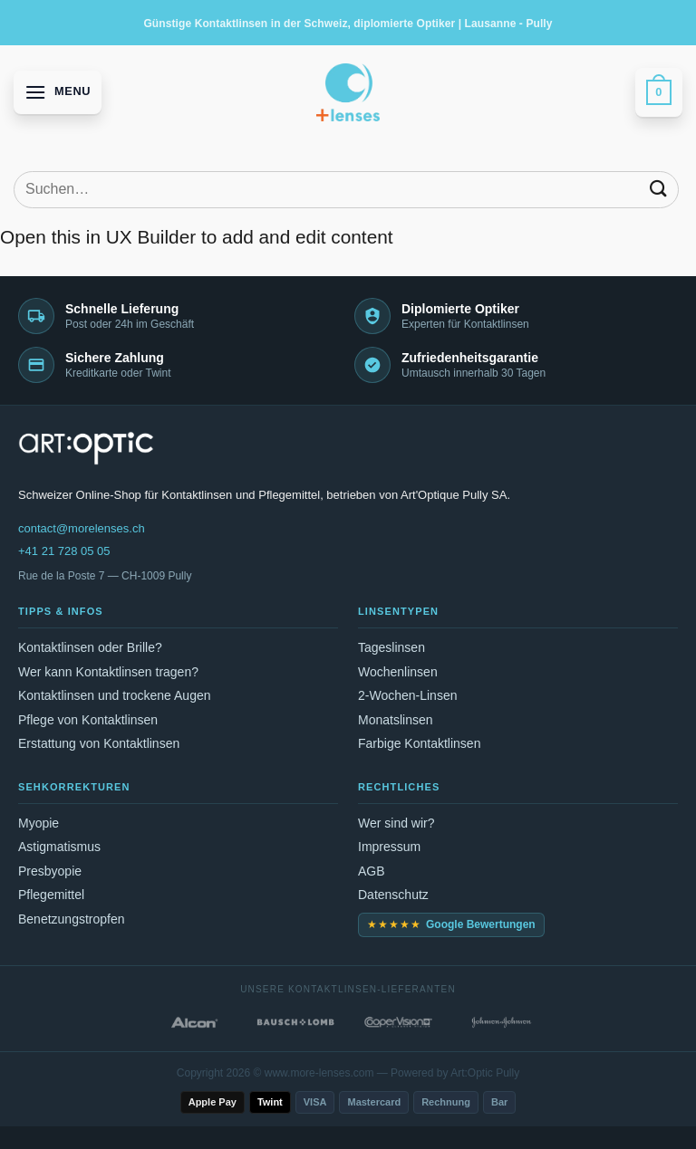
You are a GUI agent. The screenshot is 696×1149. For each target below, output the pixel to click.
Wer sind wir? (396, 823)
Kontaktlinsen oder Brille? (90, 647)
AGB (371, 871)
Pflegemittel (51, 894)
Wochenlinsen (398, 672)
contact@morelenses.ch (81, 528)
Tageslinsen (391, 647)
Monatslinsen (395, 720)
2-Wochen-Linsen (407, 695)
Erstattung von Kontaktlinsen (98, 743)
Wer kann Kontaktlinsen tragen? (108, 672)
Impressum (389, 846)
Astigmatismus (59, 846)
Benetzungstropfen (71, 919)
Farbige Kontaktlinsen (419, 743)
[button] (58, 92)
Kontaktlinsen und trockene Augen (114, 695)
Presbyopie (50, 871)
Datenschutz (393, 894)
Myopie (38, 823)
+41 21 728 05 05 (64, 551)
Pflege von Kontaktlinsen (88, 720)
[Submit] (659, 189)
